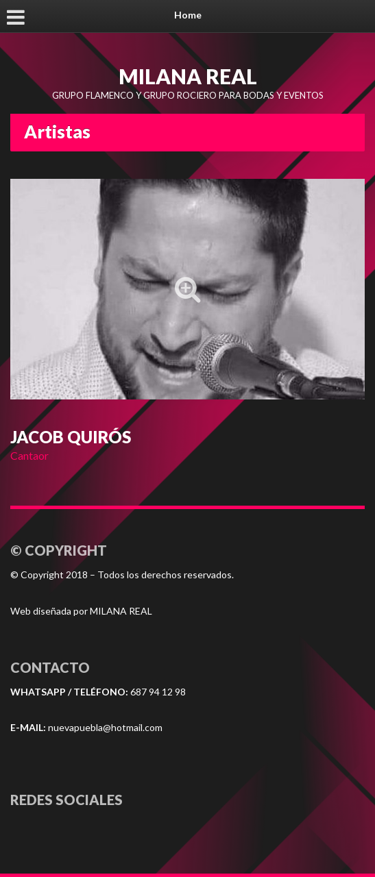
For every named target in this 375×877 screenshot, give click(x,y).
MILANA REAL (188, 76)
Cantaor (29, 455)
